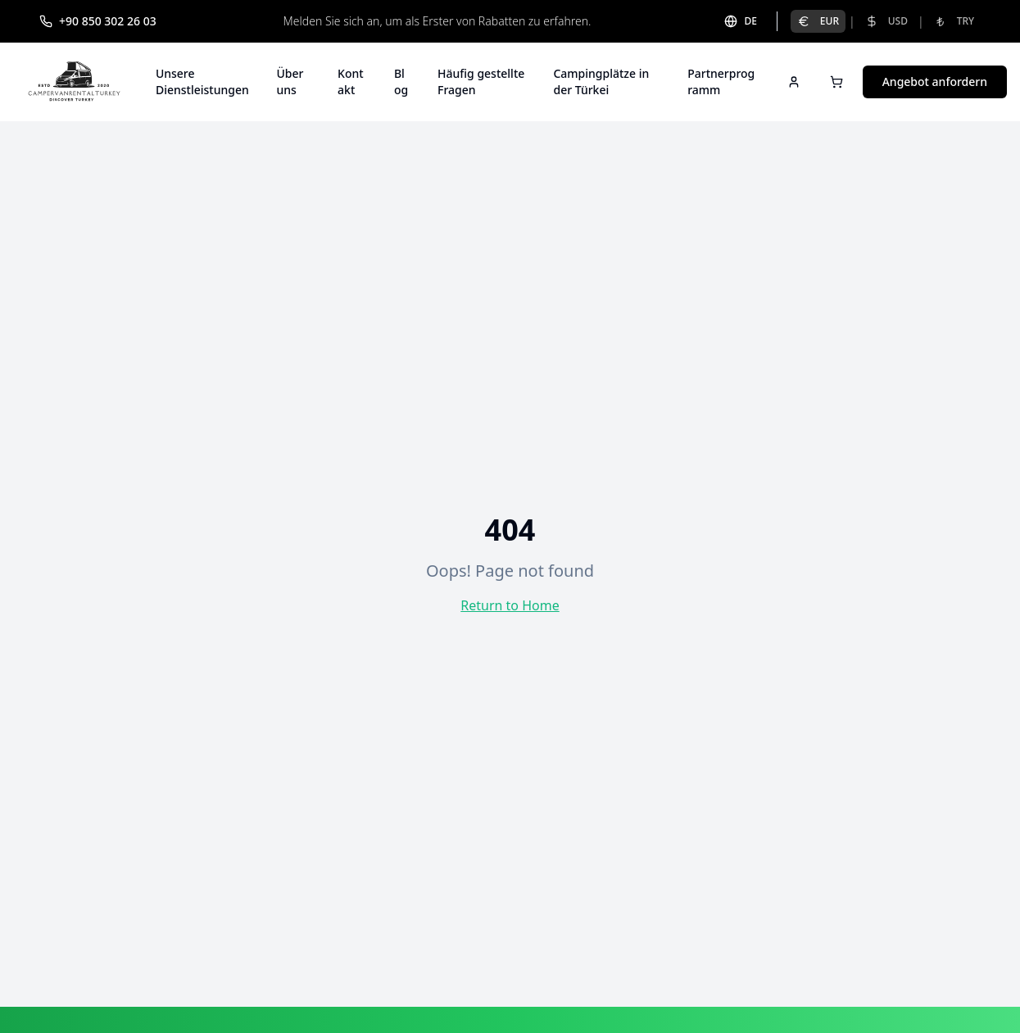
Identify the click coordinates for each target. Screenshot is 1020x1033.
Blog (401, 81)
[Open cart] (836, 82)
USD (886, 21)
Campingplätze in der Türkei (601, 81)
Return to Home (509, 605)
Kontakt (351, 81)
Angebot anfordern (934, 81)
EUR (818, 21)
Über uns (289, 81)
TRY (954, 21)
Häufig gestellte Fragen (480, 81)
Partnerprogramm (721, 81)
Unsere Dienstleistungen (202, 81)
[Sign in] (793, 82)
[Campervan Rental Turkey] (74, 82)
